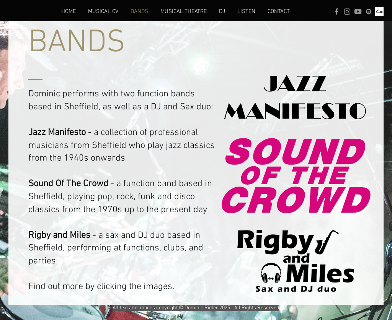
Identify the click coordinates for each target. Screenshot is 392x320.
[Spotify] (368, 11)
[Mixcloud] (379, 11)
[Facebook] (336, 11)
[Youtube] (358, 11)
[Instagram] (347, 11)
